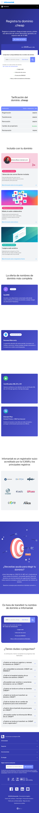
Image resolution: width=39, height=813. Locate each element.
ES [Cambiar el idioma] (20, 808)
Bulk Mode (25, 59)
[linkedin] (22, 789)
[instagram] (27, 789)
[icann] (13, 779)
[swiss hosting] (29, 779)
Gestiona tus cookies (19, 803)
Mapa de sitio (26, 801)
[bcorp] (8, 779)
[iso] (22, 779)
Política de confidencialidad (15, 801)
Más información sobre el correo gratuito (19, 185)
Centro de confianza (10, 798)
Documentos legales (24, 796)
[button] (19, 663)
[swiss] (17, 779)
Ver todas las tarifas (19, 39)
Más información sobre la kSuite (19, 222)
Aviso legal (19, 798)
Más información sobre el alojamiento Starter (19, 259)
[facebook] (11, 789)
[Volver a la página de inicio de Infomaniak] (9, 2)
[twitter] (16, 789)
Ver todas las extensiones (10, 66)
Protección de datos (28, 798)
